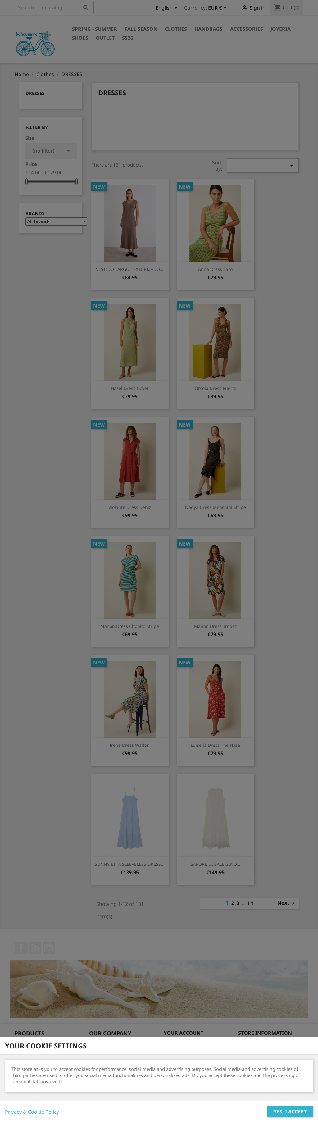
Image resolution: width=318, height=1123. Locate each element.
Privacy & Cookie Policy (32, 1112)
